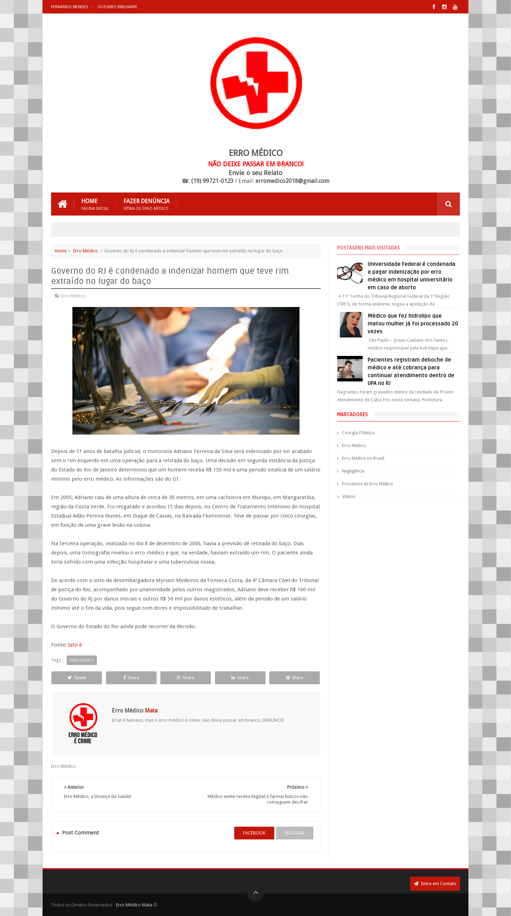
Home (95, 204)
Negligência (353, 471)
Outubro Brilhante (117, 7)
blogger (294, 833)
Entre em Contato (435, 883)
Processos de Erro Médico (367, 483)
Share (131, 677)
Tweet (76, 677)
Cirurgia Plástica (358, 432)
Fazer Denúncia (146, 204)
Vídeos (348, 496)
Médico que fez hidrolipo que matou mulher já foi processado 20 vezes (413, 324)
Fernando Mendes (69, 7)
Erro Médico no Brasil (363, 458)
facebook (254, 833)
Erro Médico (85, 250)
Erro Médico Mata (134, 904)
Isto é (75, 645)
